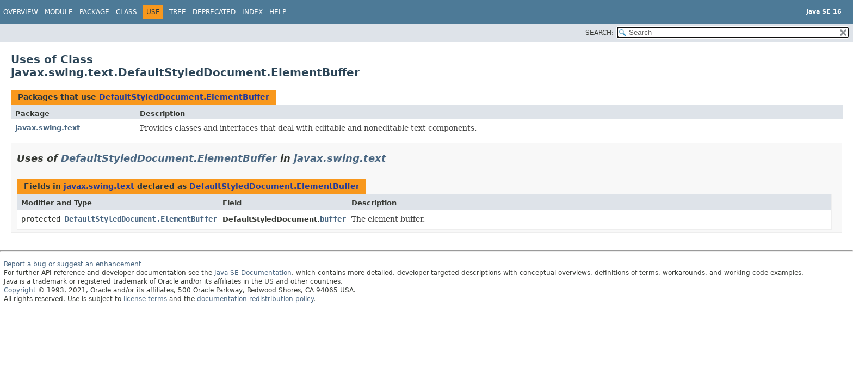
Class (126, 12)
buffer (333, 219)
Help (277, 12)
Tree (177, 12)
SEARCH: (599, 32)
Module (59, 12)
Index (252, 12)
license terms (145, 299)
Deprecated (214, 12)
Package (94, 12)
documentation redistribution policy (255, 299)
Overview (20, 12)
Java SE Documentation (253, 273)
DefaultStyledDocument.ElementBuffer (184, 97)
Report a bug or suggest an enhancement (72, 264)
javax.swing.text (47, 128)
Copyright (20, 290)
